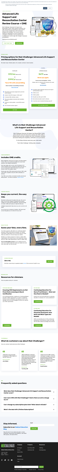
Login (18, 461)
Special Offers (20, 452)
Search (41, 466)
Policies (18, 449)
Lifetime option (20, 177)
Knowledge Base (42, 449)
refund (24, 263)
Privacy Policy (41, 469)
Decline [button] (50, 8)
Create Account (20, 459)
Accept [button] (45, 8)
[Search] (26, 467)
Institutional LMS (31, 449)
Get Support (19, 447)
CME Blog (41, 447)
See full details (43, 85)
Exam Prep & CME (31, 447)
